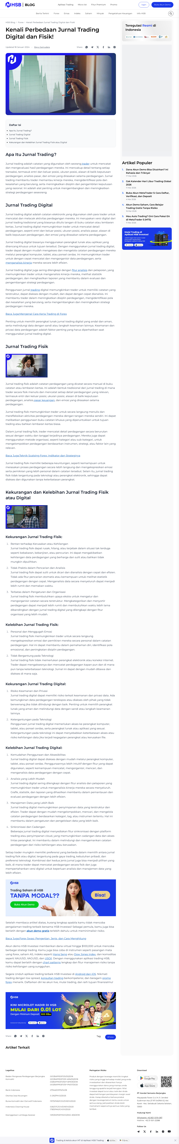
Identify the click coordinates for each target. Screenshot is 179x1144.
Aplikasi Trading (65, 4)
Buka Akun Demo (162, 4)
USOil (48, 958)
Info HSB (141, 13)
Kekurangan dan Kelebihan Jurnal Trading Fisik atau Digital (38, 142)
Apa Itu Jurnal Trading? (20, 130)
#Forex (110, 1037)
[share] (144, 1131)
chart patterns (52, 962)
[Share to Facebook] (103, 47)
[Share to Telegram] (92, 47)
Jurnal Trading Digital (19, 134)
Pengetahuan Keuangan (120, 13)
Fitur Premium (98, 4)
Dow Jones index (85, 954)
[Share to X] (97, 47)
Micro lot (82, 4)
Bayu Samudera (42, 47)
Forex (56, 13)
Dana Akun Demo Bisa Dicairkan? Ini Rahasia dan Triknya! (147, 171)
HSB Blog (10, 22)
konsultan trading (52, 978)
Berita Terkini (42, 13)
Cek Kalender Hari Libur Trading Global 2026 (148, 183)
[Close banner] (175, 1140)
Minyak (100, 13)
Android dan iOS (85, 974)
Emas (66, 13)
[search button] (170, 13)
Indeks (77, 13)
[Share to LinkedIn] (109, 47)
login (144, 4)
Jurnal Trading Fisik (18, 138)
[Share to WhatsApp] (86, 47)
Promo (113, 4)
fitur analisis (79, 270)
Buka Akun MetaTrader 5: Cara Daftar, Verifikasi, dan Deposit (147, 195)
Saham (88, 13)
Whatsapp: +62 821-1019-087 (149, 1117)
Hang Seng (60, 954)
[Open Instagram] (114, 47)
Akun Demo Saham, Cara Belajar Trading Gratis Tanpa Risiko (144, 206)
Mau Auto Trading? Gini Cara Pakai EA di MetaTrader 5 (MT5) (148, 218)
